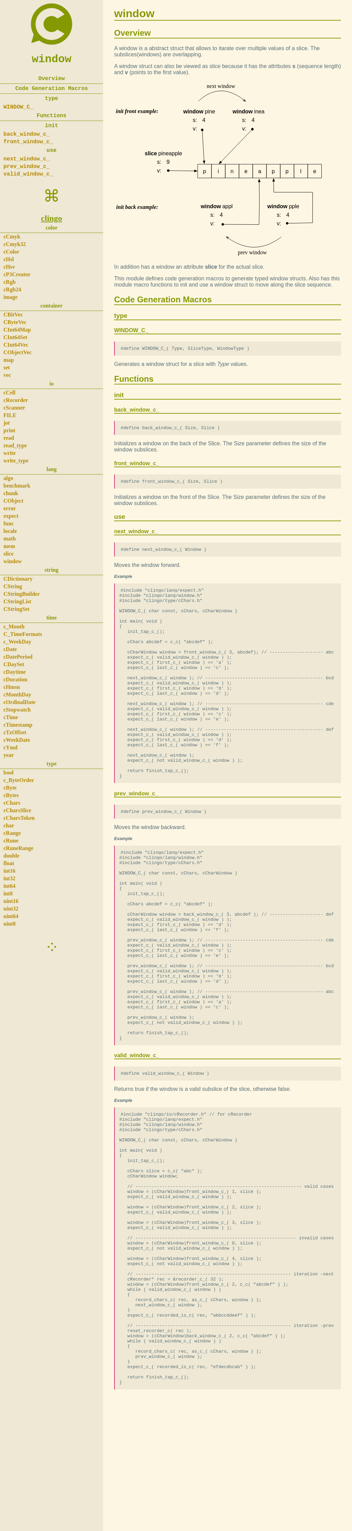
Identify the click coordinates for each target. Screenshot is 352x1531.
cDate (10, 649)
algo (8, 478)
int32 (9, 878)
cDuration (15, 679)
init (51, 126)
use (52, 150)
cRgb (9, 282)
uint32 (11, 909)
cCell (9, 392)
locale (10, 531)
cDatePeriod (17, 657)
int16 (9, 871)
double (11, 856)
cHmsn (11, 687)
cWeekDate (16, 740)
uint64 (11, 916)
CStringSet (16, 609)
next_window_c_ (26, 159)
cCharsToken (19, 818)
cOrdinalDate (19, 702)
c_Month (13, 626)
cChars (11, 803)
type (51, 99)
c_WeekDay (17, 642)
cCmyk (11, 236)
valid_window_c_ (28, 174)
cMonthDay (17, 694)
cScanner (14, 408)
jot (6, 423)
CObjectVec (17, 352)
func (8, 523)
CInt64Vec (15, 345)
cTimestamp (17, 725)
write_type (16, 460)
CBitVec (13, 314)
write (9, 453)
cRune (11, 840)
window (51, 59)
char (8, 825)
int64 (9, 886)
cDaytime (14, 672)
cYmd (10, 747)
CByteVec (14, 322)
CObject (13, 501)
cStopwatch (17, 710)
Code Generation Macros (51, 89)
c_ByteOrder (18, 780)
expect (11, 516)
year (8, 755)
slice (8, 554)
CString (12, 586)
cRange (12, 833)
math (9, 538)
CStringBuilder (21, 594)
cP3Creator (17, 274)
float (8, 863)
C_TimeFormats (22, 634)
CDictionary (17, 579)
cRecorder (15, 400)
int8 (8, 893)
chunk (10, 493)
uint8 (9, 924)
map (8, 360)
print (9, 430)
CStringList (17, 601)
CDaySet (13, 664)
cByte (9, 788)
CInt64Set (15, 337)
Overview (51, 79)
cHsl (8, 259)
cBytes (11, 795)
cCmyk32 (14, 244)
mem (9, 546)
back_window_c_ (26, 134)
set (6, 367)
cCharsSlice (17, 810)
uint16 (11, 901)
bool (8, 772)
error (9, 508)
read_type (15, 445)
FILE (9, 415)
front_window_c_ (28, 142)
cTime (10, 717)
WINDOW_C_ (18, 107)
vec (7, 375)
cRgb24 (12, 289)
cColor (11, 252)
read (8, 438)
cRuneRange (18, 848)
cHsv (9, 267)
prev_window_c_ (26, 167)
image (10, 297)
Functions (51, 116)
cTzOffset (14, 732)
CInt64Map (17, 330)
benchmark (16, 486)
